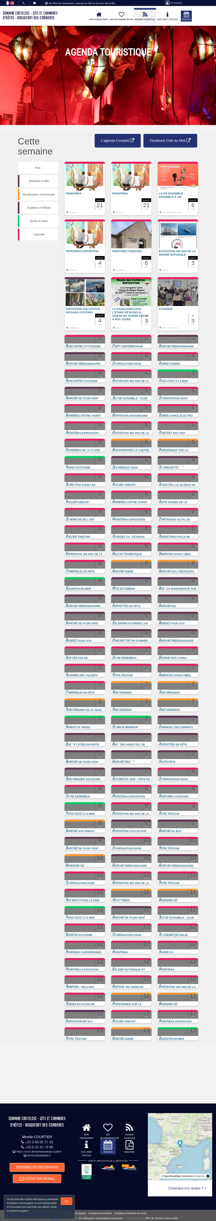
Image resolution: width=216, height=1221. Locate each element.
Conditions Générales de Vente (130, 1213)
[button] (84, 190)
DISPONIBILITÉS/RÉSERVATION (37, 1167)
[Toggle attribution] (208, 1176)
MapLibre (200, 1176)
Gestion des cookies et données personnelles (29, 1214)
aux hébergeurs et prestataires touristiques (100, 1218)
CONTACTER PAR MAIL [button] (37, 1179)
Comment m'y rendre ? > (187, 1188)
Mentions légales (77, 1213)
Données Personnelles (100, 1213)
